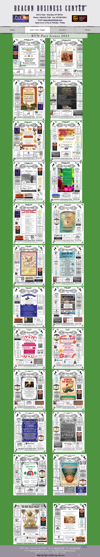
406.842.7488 (59, 548)
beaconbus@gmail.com (52, 20)
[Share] (84, 546)
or (62, 550)
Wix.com (61, 555)
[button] (62, 30)
